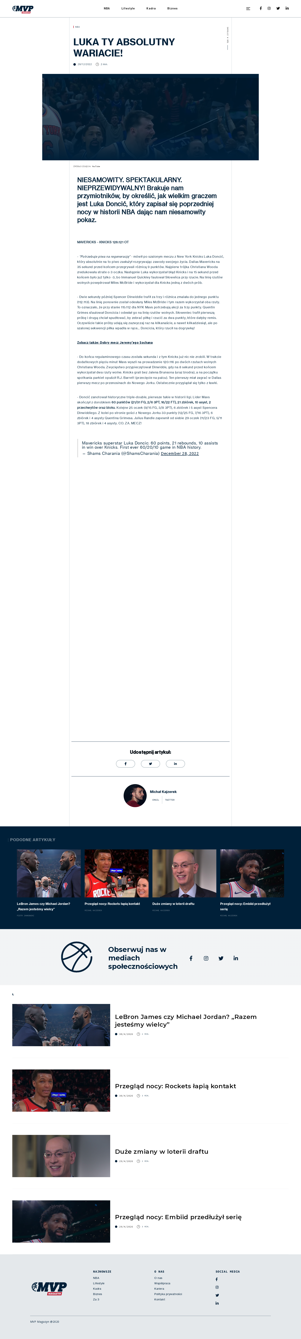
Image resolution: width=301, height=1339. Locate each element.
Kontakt (159, 1299)
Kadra (151, 8)
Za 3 (96, 1299)
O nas (158, 1278)
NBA (107, 8)
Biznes (172, 8)
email (155, 800)
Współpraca (162, 1283)
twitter (169, 800)
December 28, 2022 (180, 453)
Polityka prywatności (168, 1294)
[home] (22, 8)
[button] (248, 8)
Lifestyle (128, 8)
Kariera (159, 1288)
